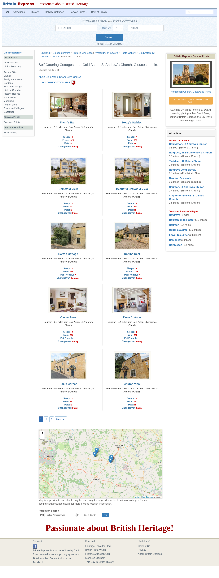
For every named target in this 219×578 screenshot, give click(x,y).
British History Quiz (96, 550)
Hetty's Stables (132, 122)
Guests (107, 28)
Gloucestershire (61, 53)
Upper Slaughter (178, 230)
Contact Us (144, 546)
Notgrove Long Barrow (182, 169)
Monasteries (10, 97)
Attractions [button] (20, 12)
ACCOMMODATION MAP (55, 82)
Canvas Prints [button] (78, 12)
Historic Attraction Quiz (98, 554)
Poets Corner (68, 383)
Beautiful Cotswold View (132, 189)
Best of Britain (99, 12)
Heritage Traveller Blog (98, 546)
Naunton (174, 225)
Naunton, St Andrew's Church (186, 187)
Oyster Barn (68, 317)
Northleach (175, 245)
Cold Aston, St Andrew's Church (188, 144)
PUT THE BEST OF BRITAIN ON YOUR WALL (191, 100)
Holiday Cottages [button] (55, 12)
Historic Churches (83, 53)
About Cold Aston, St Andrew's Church (60, 77)
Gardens (8, 83)
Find (41, 514)
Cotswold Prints (12, 122)
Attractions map (13, 66)
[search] (199, 12)
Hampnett (175, 240)
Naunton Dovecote (180, 178)
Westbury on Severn (106, 53)
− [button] (42, 437)
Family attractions (13, 79)
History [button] (36, 12)
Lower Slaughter (179, 235)
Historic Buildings (13, 86)
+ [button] (42, 433)
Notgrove (174, 215)
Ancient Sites (10, 72)
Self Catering (10, 132)
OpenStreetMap (147, 497)
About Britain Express (150, 554)
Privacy (142, 550)
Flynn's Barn (68, 122)
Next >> (60, 419)
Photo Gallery (128, 53)
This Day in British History (99, 562)
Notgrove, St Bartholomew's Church (190, 152)
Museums (9, 101)
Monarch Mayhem (95, 558)
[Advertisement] (18, 180)
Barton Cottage (68, 253)
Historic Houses (12, 93)
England (45, 53)
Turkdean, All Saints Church (185, 161)
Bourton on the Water (181, 220)
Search (109, 37)
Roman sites (10, 104)
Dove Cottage (132, 317)
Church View (132, 383)
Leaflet (137, 497)
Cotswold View (68, 189)
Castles (7, 76)
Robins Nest (132, 253)
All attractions (11, 62)
